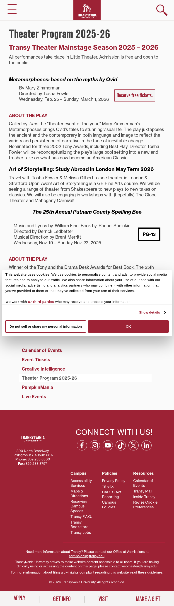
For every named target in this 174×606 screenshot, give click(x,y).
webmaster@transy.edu (139, 566)
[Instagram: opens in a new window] (95, 445)
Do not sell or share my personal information (46, 326)
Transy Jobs (80, 532)
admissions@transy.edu (86, 556)
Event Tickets (36, 359)
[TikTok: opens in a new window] (121, 445)
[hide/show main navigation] (12, 9)
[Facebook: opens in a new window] (82, 445)
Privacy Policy (113, 480)
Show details (149, 312)
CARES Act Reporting (111, 494)
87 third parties (41, 302)
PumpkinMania (37, 387)
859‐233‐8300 (39, 459)
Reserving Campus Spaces (78, 506)
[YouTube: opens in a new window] (108, 445)
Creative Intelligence (43, 369)
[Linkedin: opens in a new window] (146, 445)
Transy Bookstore (79, 524)
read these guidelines (146, 572)
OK (128, 326)
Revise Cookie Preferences (145, 504)
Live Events (34, 396)
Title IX (108, 486)
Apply (19, 598)
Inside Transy (144, 497)
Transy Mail (142, 491)
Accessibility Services (81, 483)
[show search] (162, 10)
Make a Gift (148, 599)
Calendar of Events (42, 350)
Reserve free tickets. (135, 95)
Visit (103, 599)
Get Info (62, 599)
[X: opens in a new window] (133, 445)
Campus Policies (109, 504)
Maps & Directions (79, 493)
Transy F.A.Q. (81, 516)
